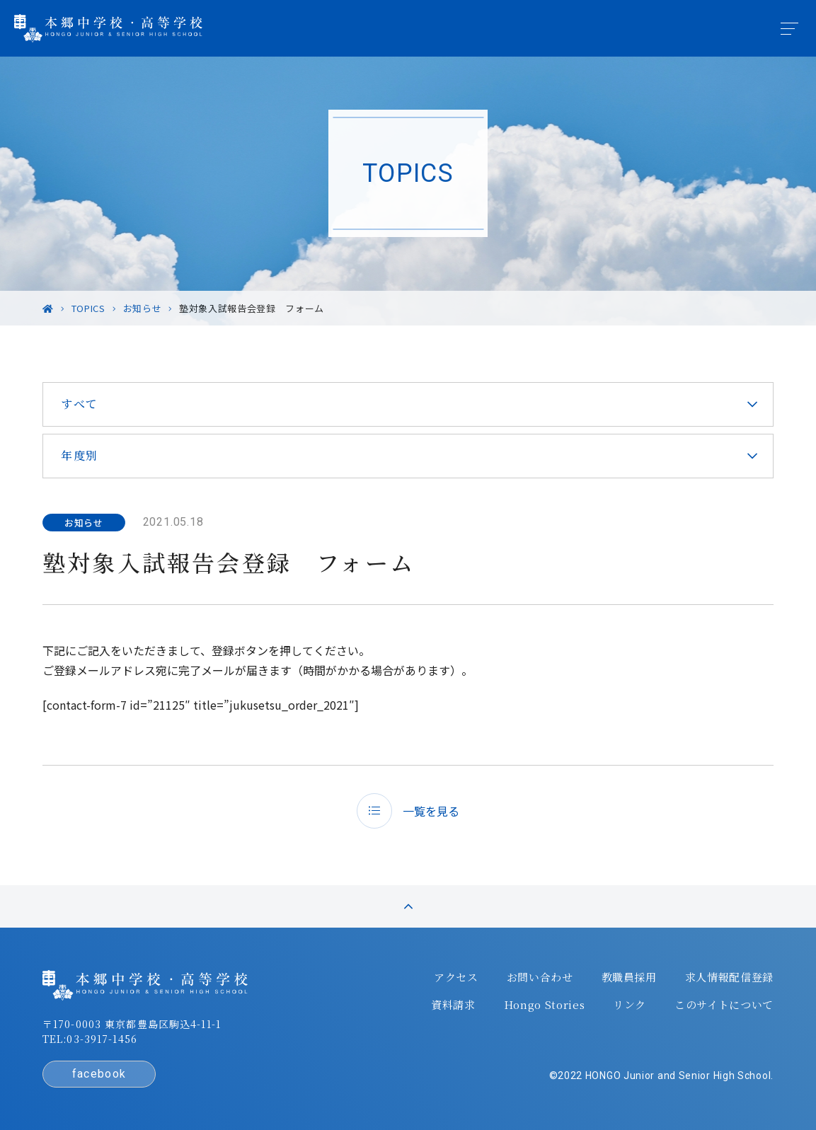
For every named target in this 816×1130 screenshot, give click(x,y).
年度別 (79, 455)
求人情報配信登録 (729, 977)
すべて (79, 404)
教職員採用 (629, 977)
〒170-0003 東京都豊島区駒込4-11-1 (131, 1024)
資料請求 (453, 1005)
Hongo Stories (544, 1005)
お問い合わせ (540, 977)
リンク (629, 1005)
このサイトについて (724, 1005)
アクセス (456, 977)
